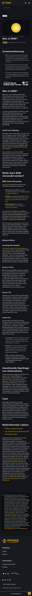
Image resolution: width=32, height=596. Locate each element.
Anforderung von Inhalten (9, 564)
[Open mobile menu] (29, 3)
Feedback (4, 567)
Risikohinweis (24, 528)
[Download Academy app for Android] (16, 573)
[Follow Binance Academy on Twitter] (5, 579)
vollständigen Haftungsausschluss (12, 514)
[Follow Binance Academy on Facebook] (3, 580)
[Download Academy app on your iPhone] (6, 573)
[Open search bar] (25, 3)
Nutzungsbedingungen (9, 528)
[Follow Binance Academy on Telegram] (7, 579)
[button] (29, 3)
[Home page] (6, 3)
